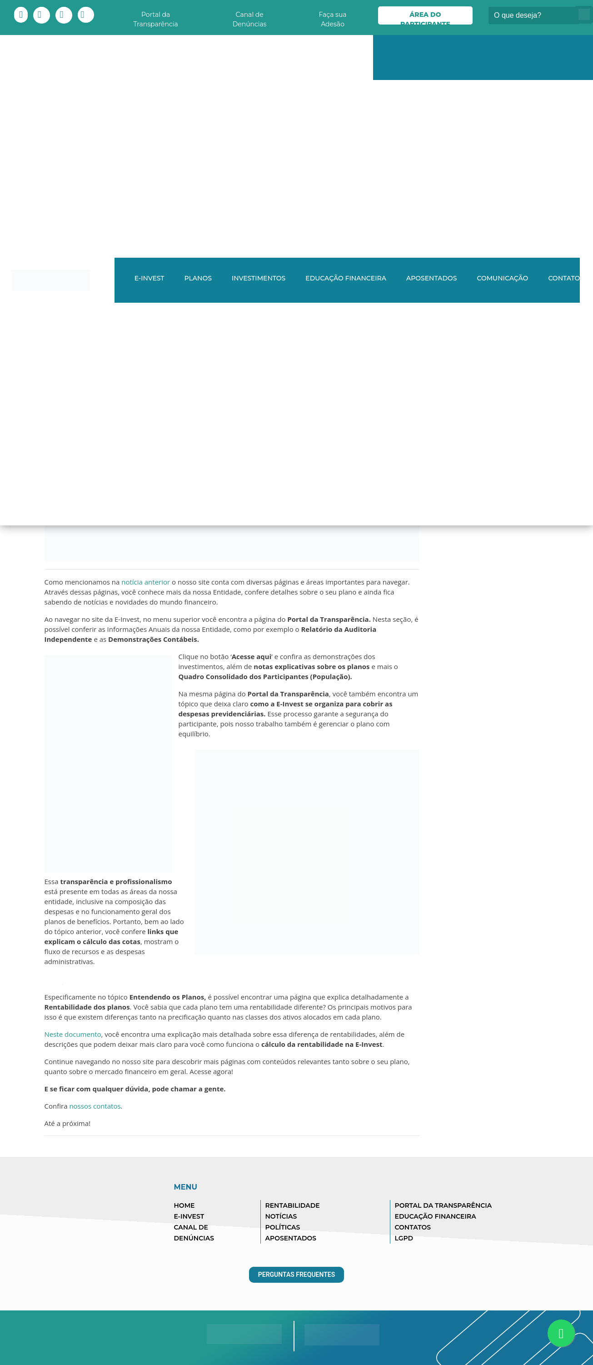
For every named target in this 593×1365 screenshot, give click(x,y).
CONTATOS (413, 1227)
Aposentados (431, 278)
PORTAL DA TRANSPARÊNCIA (443, 1205)
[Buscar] (533, 15)
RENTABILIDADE (292, 1205)
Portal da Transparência (156, 17)
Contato (564, 278)
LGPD (404, 1238)
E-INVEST (149, 278)
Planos (198, 278)
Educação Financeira (345, 278)
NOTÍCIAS (281, 1216)
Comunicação (502, 278)
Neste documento (73, 1034)
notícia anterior (146, 581)
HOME (184, 1205)
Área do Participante (425, 17)
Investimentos (258, 278)
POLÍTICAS (282, 1227)
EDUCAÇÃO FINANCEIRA (435, 1216)
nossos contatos (94, 1105)
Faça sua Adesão (332, 17)
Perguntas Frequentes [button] (296, 1274)
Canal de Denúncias (250, 17)
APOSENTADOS (291, 1238)
